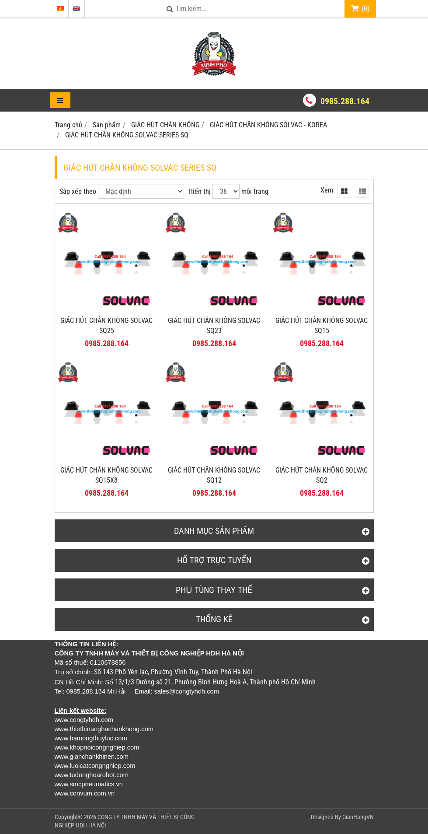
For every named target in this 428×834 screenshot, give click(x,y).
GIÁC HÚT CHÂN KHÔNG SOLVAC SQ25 (106, 325)
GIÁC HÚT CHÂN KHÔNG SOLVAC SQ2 (321, 475)
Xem (326, 190)
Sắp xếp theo (77, 191)
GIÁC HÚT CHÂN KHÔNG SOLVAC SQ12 (214, 475)
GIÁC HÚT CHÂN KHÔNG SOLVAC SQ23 (214, 325)
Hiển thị (199, 191)
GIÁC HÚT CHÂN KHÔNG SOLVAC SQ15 (321, 325)
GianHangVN (358, 816)
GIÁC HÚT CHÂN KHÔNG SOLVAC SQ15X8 (106, 475)
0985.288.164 (344, 101)
